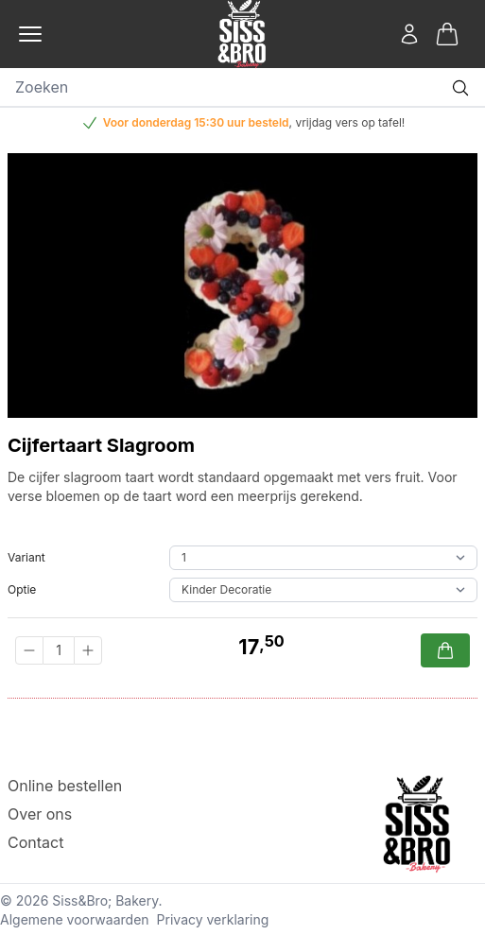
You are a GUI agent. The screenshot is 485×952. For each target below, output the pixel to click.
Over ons (40, 814)
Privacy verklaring (213, 919)
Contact (35, 842)
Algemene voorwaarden (74, 919)
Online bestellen (65, 785)
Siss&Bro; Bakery (105, 900)
